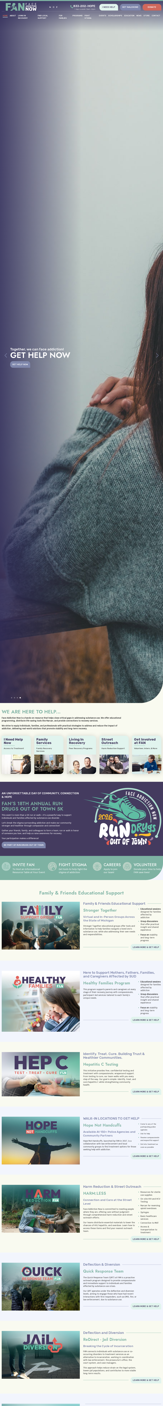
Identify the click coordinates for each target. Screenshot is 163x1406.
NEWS (138, 16)
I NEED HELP (108, 7)
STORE (147, 16)
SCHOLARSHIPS (115, 16)
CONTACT (156, 16)
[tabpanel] (81, 351)
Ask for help (145, 1134)
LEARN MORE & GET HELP (146, 948)
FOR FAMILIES (63, 17)
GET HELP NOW (20, 364)
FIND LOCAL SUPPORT (43, 17)
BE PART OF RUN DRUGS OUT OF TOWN (24, 845)
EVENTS (102, 16)
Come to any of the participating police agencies (148, 1128)
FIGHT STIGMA (88, 17)
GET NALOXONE (130, 7)
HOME (5, 16)
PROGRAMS (77, 16)
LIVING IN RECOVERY (23, 17)
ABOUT (13, 16)
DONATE (152, 7)
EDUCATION (129, 16)
